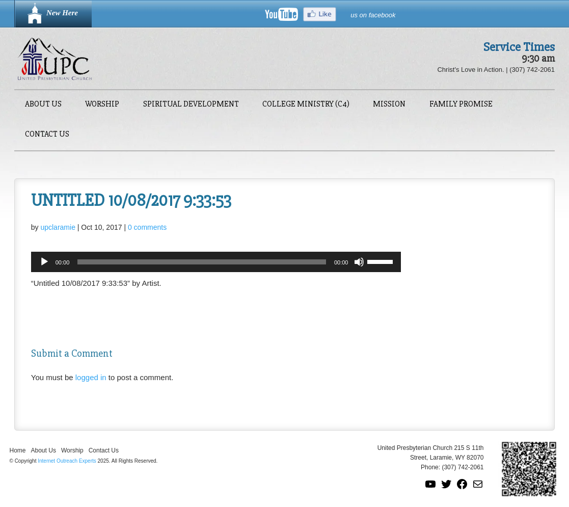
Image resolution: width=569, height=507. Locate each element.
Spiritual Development (191, 104)
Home (18, 450)
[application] (216, 262)
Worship (102, 104)
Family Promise (461, 104)
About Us (43, 104)
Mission (389, 104)
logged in (90, 377)
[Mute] (359, 262)
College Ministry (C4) (305, 104)
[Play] (44, 262)
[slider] (201, 261)
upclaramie (57, 227)
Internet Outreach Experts (67, 461)
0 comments (147, 227)
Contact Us (47, 134)
